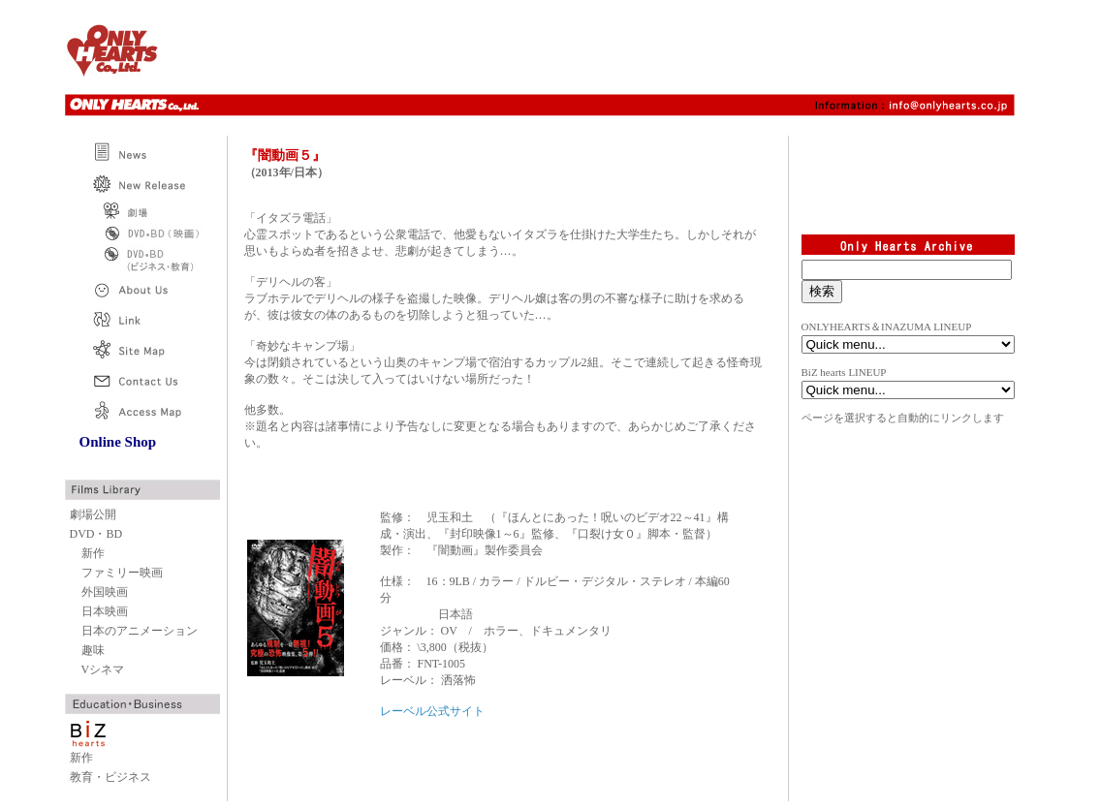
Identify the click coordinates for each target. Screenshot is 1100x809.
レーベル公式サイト (432, 711)
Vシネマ (103, 669)
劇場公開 (93, 514)
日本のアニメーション (139, 631)
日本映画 (104, 611)
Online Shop (118, 442)
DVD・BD (96, 534)
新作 (93, 553)
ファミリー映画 (122, 572)
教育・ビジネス (110, 777)
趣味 (93, 650)
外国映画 (104, 592)
